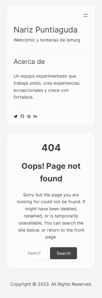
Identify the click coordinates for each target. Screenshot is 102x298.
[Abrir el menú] (85, 15)
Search (64, 253)
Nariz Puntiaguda (46, 29)
